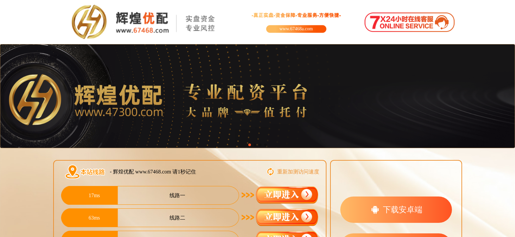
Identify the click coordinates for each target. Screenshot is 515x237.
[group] (257, 96)
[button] (249, 145)
